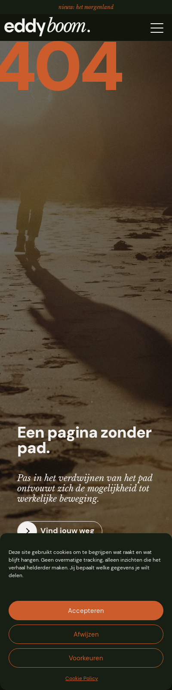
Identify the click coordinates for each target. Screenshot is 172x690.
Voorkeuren (86, 658)
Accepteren (86, 610)
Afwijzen (86, 634)
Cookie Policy (81, 678)
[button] (156, 27)
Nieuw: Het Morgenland (86, 6)
